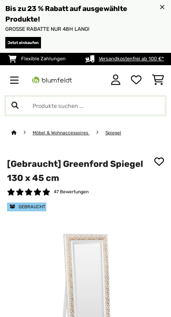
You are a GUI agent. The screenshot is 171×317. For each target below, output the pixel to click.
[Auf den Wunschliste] (159, 161)
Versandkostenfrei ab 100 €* (131, 59)
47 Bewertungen (71, 192)
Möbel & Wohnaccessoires (61, 133)
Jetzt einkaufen (23, 43)
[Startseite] (22, 133)
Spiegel (113, 133)
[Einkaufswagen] (158, 80)
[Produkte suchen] (85, 105)
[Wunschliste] (136, 80)
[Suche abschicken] (15, 105)
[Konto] (115, 80)
